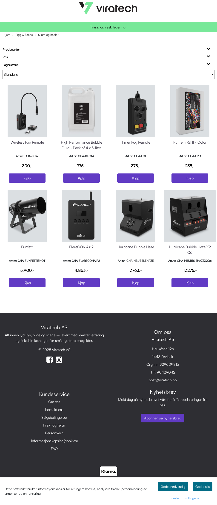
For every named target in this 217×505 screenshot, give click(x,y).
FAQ (54, 448)
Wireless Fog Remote (27, 142)
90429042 (166, 372)
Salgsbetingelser (54, 417)
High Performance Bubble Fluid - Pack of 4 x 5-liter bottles (81, 148)
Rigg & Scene (22, 35)
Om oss (54, 401)
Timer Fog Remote (135, 142)
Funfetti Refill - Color (190, 142)
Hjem (6, 34)
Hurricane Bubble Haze (135, 247)
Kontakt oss (54, 409)
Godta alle (202, 486)
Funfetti (27, 247)
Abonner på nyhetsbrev (162, 418)
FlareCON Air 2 (81, 247)
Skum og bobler (46, 35)
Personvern (54, 433)
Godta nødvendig (173, 486)
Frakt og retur (54, 425)
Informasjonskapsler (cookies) (54, 440)
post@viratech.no (163, 380)
